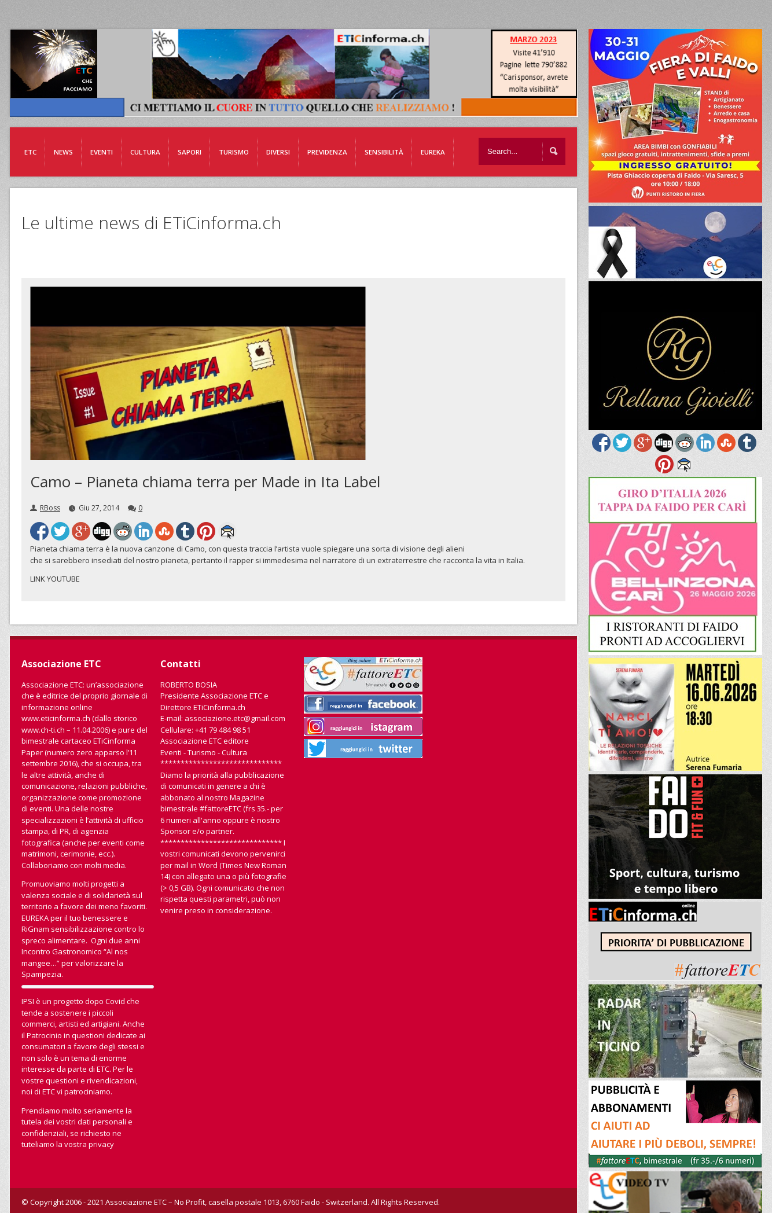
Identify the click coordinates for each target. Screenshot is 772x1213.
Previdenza (327, 152)
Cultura (145, 152)
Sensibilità (384, 152)
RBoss (50, 508)
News (63, 152)
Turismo (234, 152)
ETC (30, 152)
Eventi (101, 152)
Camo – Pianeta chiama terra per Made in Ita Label (205, 481)
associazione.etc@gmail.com (235, 718)
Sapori (189, 152)
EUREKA (433, 152)
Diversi (278, 152)
